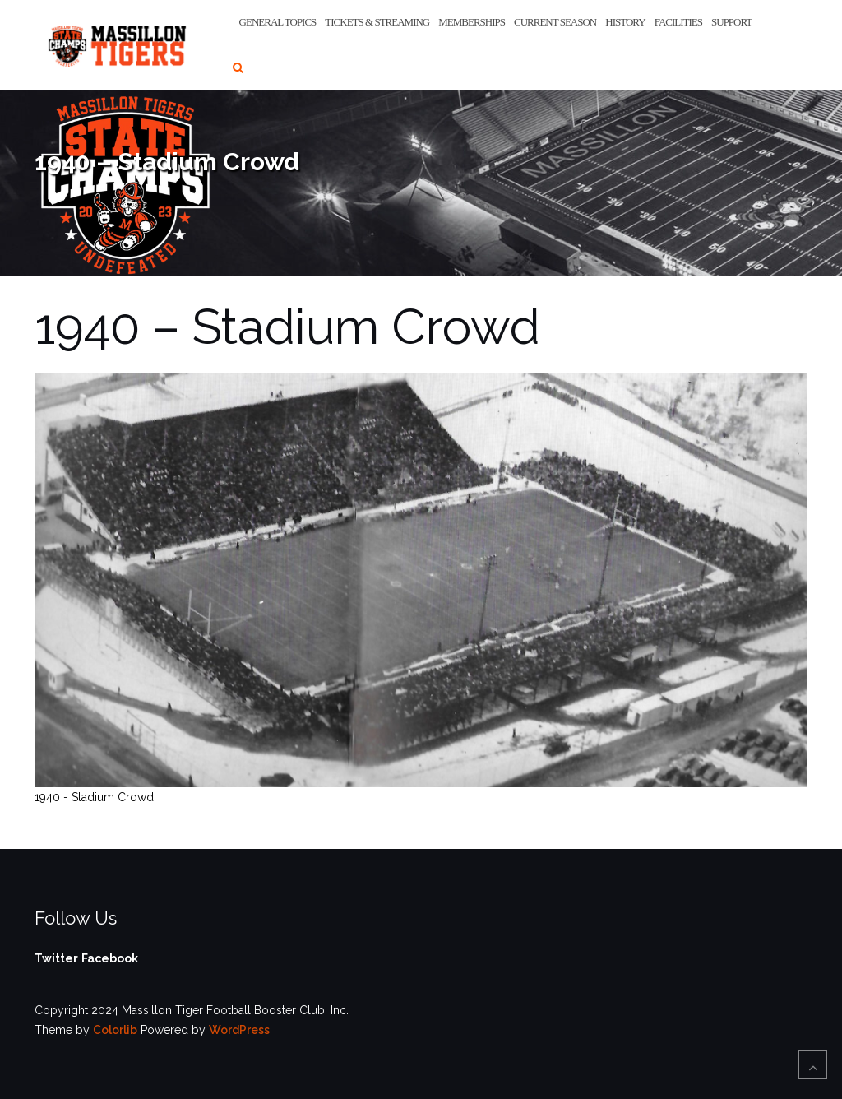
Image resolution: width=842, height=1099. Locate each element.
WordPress (239, 1029)
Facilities (678, 22)
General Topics (278, 22)
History (625, 22)
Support (731, 22)
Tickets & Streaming (377, 22)
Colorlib (115, 1029)
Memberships (471, 22)
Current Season (555, 22)
